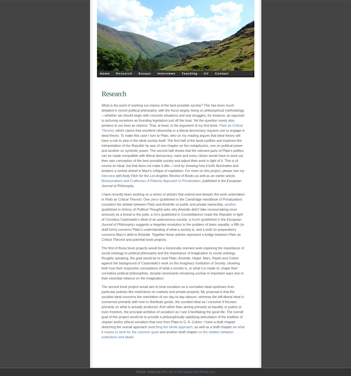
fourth (196, 219)
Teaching (189, 73)
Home (105, 73)
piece (155, 199)
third (157, 214)
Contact (222, 73)
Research (124, 73)
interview (108, 176)
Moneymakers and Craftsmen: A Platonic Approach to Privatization (151, 181)
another (230, 204)
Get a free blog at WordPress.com (192, 371)
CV (206, 73)
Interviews (166, 73)
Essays (145, 73)
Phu (164, 371)
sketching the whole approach (170, 327)
